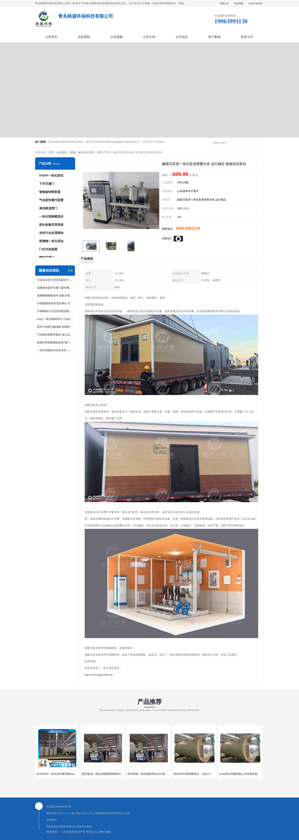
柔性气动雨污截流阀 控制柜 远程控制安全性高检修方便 (55, 326)
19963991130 (187, 228)
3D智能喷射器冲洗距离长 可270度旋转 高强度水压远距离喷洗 (55, 303)
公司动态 (182, 37)
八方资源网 (67, 831)
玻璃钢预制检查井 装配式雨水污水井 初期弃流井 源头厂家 (55, 295)
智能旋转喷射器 (49, 192)
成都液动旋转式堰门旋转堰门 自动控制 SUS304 (55, 287)
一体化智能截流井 (51, 216)
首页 (51, 152)
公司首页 (51, 37)
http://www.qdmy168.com (99, 674)
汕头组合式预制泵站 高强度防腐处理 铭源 (243, 774)
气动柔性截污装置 (51, 200)
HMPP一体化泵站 (51, 175)
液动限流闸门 (48, 208)
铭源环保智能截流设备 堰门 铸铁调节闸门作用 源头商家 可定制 (55, 342)
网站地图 (105, 831)
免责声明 (80, 831)
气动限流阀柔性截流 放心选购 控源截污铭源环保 (55, 334)
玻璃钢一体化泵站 (51, 241)
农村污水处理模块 (51, 232)
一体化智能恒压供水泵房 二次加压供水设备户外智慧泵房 (55, 350)
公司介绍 (149, 37)
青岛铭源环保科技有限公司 (110, 813)
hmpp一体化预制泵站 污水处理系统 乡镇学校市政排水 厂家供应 (55, 319)
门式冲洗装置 (48, 249)
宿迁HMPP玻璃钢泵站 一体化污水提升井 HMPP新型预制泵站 (209, 774)
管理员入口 (92, 831)
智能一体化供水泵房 (82, 152)
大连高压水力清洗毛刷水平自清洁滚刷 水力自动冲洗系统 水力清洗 (55, 280)
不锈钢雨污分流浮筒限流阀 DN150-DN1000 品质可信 (55, 311)
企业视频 (116, 37)
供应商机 (84, 37)
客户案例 (214, 37)
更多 (70, 270)
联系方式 (247, 37)
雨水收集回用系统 (51, 224)
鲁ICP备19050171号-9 (82, 813)
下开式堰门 (46, 183)
